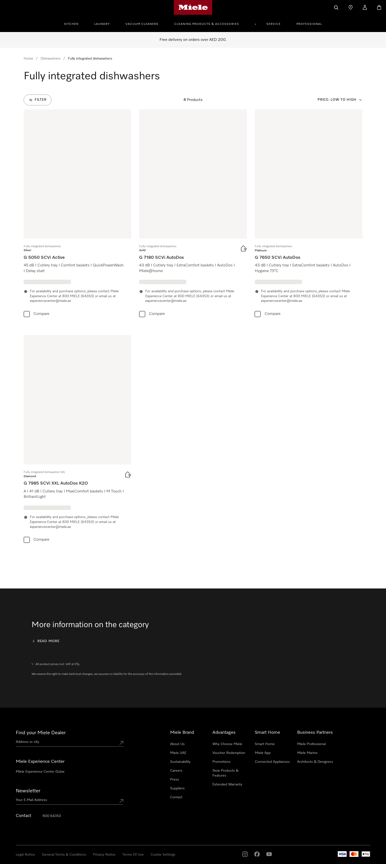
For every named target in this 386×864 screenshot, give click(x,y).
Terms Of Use (133, 854)
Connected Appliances (272, 762)
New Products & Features (225, 773)
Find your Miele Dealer (41, 732)
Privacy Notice (104, 854)
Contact (176, 797)
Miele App (263, 753)
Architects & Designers (315, 762)
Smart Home (265, 744)
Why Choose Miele (227, 744)
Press (174, 779)
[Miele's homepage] (193, 7)
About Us (177, 744)
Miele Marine (307, 753)
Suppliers (177, 788)
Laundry (102, 24)
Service (273, 24)
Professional (309, 24)
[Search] (336, 7)
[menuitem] (74, 23)
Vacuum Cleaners (142, 24)
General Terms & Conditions (64, 854)
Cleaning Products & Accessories (206, 24)
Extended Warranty (227, 784)
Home (28, 58)
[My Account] (365, 7)
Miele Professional (311, 744)
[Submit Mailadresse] (121, 801)
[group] (77, 214)
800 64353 (52, 816)
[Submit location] (121, 743)
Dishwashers (51, 58)
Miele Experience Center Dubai (40, 771)
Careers (176, 770)
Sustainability (180, 762)
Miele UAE (178, 753)
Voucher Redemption (228, 753)
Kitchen (71, 24)
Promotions (221, 762)
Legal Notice (25, 854)
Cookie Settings (163, 854)
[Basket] (379, 7)
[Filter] (37, 100)
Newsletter (28, 790)
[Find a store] (351, 7)
